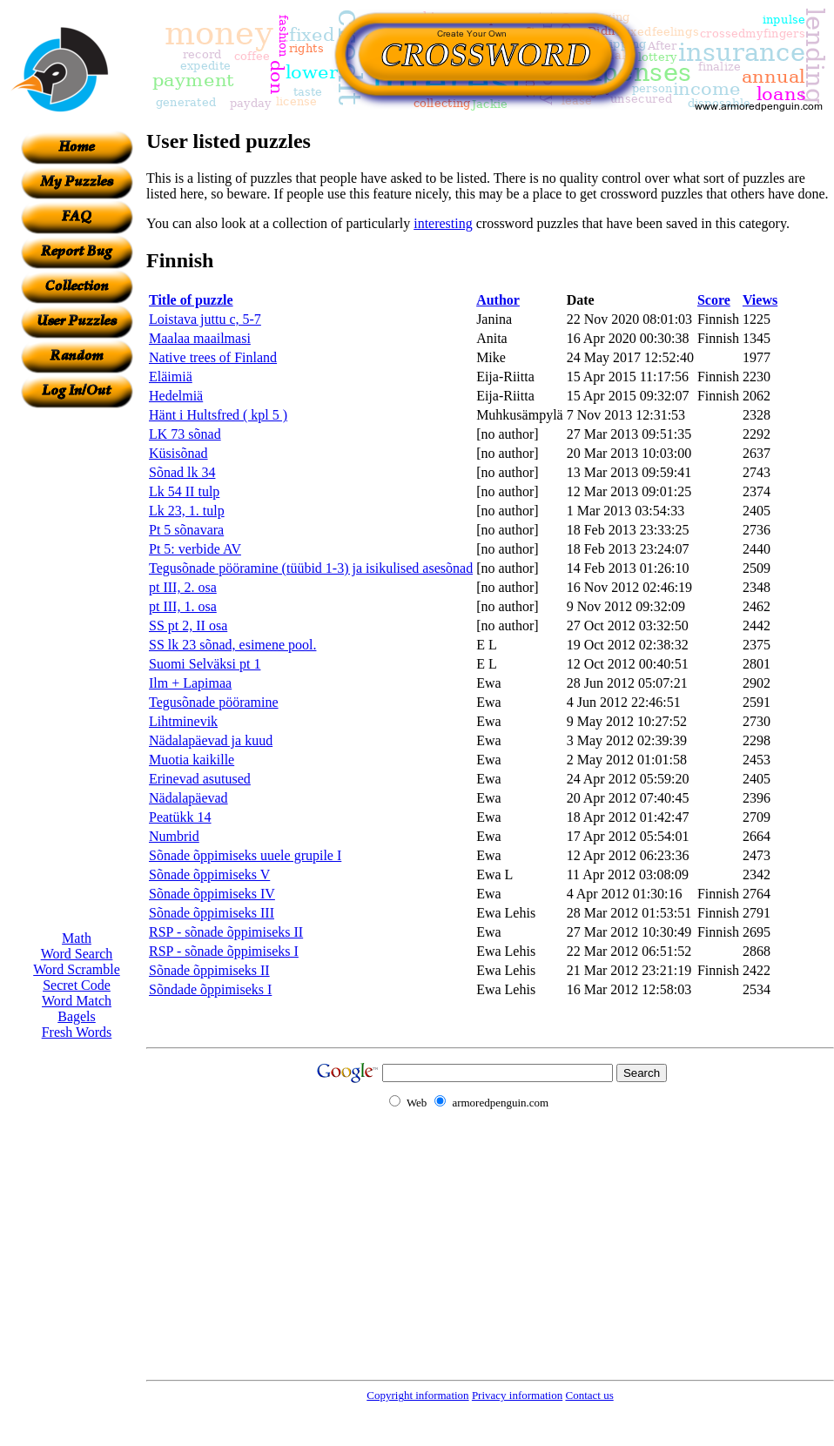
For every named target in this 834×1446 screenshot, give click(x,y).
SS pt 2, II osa (188, 625)
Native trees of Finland (213, 357)
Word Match (76, 1000)
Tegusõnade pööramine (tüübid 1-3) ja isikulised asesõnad (311, 568)
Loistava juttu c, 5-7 (205, 319)
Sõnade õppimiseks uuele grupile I (245, 855)
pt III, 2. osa (183, 587)
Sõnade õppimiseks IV (212, 893)
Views (760, 300)
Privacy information (517, 1395)
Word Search (77, 953)
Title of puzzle (191, 300)
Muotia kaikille (191, 759)
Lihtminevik (183, 721)
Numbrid (174, 836)
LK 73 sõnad (185, 434)
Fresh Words (77, 1032)
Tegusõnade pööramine (214, 702)
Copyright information (417, 1395)
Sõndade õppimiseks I (210, 989)
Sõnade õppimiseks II (209, 970)
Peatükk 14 (180, 817)
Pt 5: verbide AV (195, 548)
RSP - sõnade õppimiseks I (224, 951)
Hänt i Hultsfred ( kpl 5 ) (218, 414)
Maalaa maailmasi (200, 338)
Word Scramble (76, 969)
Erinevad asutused (200, 778)
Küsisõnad (178, 453)
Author (498, 300)
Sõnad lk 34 (182, 472)
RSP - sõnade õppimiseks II (226, 932)
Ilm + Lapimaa (190, 683)
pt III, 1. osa (183, 606)
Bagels (76, 1016)
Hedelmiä (176, 395)
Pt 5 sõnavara (186, 529)
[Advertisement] (76, 669)
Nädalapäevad (188, 797)
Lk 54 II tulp (184, 491)
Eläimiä (170, 376)
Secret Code (77, 985)
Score (713, 300)
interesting (443, 223)
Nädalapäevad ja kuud (210, 740)
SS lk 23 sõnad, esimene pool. (232, 644)
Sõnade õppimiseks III (211, 912)
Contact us (589, 1395)
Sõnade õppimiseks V (209, 874)
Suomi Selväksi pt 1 (204, 663)
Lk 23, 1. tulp (187, 510)
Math (76, 938)
